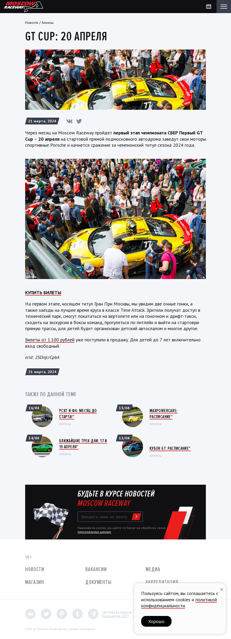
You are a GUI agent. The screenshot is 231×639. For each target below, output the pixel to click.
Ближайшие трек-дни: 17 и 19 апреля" (83, 444)
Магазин (34, 582)
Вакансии (96, 569)
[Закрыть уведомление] (221, 589)
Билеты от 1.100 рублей (49, 340)
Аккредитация (162, 582)
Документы (98, 582)
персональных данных (94, 532)
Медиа (153, 569)
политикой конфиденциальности (179, 603)
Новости (31, 22)
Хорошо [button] (156, 621)
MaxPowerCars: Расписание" (164, 413)
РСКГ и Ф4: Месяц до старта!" (78, 413)
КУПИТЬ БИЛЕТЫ (43, 293)
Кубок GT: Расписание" (170, 448)
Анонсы (47, 22)
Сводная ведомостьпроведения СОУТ (117, 614)
